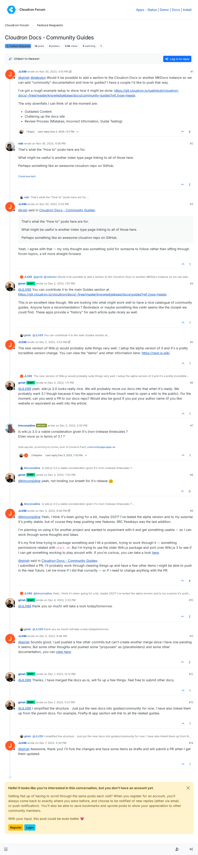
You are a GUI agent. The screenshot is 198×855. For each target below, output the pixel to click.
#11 (191, 636)
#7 (191, 425)
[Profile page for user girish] (10, 286)
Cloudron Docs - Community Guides (67, 210)
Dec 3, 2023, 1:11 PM (61, 382)
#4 (191, 283)
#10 (191, 600)
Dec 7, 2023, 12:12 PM (61, 674)
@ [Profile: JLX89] (24, 289)
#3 (191, 204)
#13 (191, 702)
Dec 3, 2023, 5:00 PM (73, 425)
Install (187, 10)
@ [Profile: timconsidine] (29, 481)
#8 (191, 474)
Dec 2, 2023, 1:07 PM (61, 283)
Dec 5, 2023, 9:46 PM (53, 636)
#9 (191, 510)
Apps (140, 10)
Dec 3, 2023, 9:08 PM (53, 510)
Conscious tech (27, 176)
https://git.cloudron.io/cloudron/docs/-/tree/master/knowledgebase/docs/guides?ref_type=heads (92, 294)
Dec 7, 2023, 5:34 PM (52, 742)
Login (30, 827)
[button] (6, 849)
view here (63, 652)
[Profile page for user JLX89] (10, 74)
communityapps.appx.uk (101, 447)
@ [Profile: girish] (24, 78)
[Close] (188, 788)
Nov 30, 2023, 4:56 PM (51, 143)
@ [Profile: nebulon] (38, 78)
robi (20, 143)
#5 (191, 342)
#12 (191, 674)
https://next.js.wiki (156, 353)
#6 (191, 382)
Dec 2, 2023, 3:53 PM (53, 342)
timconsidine (26, 425)
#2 (191, 143)
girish (21, 283)
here (155, 553)
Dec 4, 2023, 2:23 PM (62, 600)
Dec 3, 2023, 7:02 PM (61, 474)
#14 (191, 742)
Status (152, 10)
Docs (176, 10)
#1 (192, 71)
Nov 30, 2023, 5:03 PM (54, 204)
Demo (164, 10)
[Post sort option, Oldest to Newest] (24, 59)
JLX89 (22, 71)
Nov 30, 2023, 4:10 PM (53, 71)
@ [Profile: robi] (22, 210)
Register (15, 827)
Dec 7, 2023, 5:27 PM (61, 702)
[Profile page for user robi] (10, 146)
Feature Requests (18, 45)
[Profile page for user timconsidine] (10, 428)
